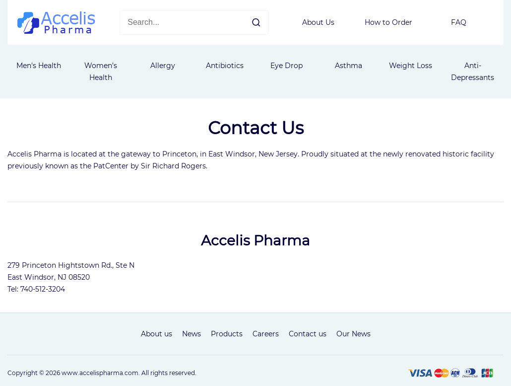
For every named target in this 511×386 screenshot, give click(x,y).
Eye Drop (286, 65)
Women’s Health (100, 71)
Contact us (307, 333)
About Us (318, 22)
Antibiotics (225, 65)
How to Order (388, 22)
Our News (353, 333)
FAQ (458, 22)
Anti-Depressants (472, 71)
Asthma (348, 65)
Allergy (162, 65)
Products (227, 333)
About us (156, 333)
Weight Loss (410, 65)
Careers (266, 333)
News (191, 333)
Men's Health (38, 65)
